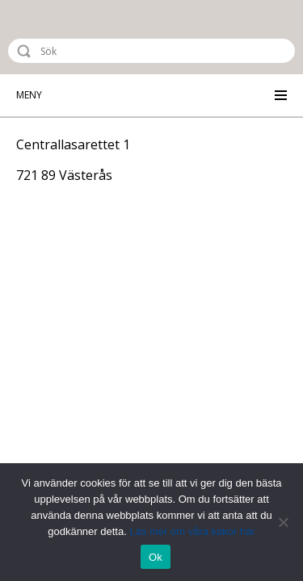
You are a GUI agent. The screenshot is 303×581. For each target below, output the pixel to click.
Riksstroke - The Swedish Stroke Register (78, 37)
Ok (155, 557)
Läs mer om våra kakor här (192, 531)
